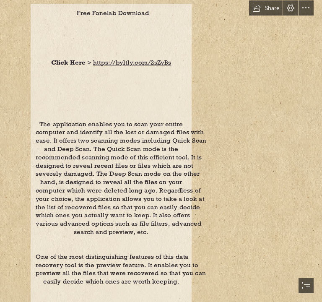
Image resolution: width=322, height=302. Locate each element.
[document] (161, 151)
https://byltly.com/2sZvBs (132, 62)
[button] (266, 8)
